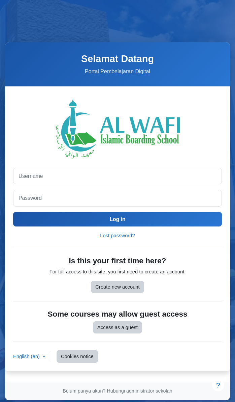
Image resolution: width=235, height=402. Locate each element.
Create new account (117, 288)
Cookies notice (77, 357)
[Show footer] (218, 385)
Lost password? (117, 237)
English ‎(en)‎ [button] (27, 357)
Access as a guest (117, 328)
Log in (117, 220)
